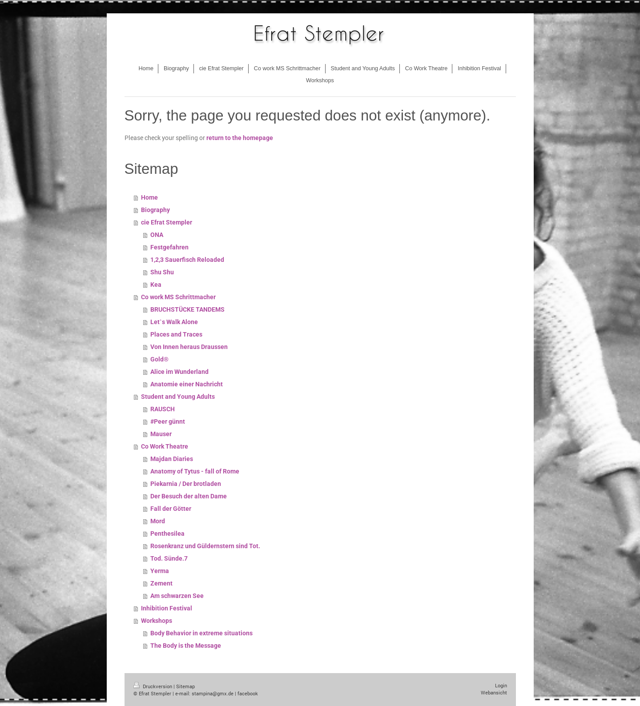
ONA (156, 234)
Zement (161, 583)
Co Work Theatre (164, 446)
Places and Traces (176, 334)
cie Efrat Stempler (166, 222)
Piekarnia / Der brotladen (185, 483)
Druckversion (153, 686)
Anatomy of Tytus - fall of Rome (194, 471)
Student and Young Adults (178, 396)
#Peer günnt (167, 421)
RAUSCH (162, 409)
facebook (247, 693)
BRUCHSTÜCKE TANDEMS (187, 309)
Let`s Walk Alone (174, 321)
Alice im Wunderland (179, 371)
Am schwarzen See (177, 595)
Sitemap (185, 686)
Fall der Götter (170, 508)
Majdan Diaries (171, 458)
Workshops (156, 620)
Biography (155, 209)
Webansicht (494, 692)
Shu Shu (162, 272)
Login (501, 685)
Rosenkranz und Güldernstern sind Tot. (205, 546)
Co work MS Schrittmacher (178, 297)
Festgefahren (169, 247)
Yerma (159, 570)
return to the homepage (239, 137)
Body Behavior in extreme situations (201, 633)
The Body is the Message (185, 645)
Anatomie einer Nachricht (186, 384)
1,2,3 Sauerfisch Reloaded (187, 259)
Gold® (159, 359)
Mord (157, 521)
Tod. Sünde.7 (169, 558)
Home (149, 197)
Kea (155, 284)
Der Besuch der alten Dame (188, 496)
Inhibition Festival (166, 608)
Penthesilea (167, 533)
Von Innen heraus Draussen (189, 346)
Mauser (161, 433)
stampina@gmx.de (212, 693)
